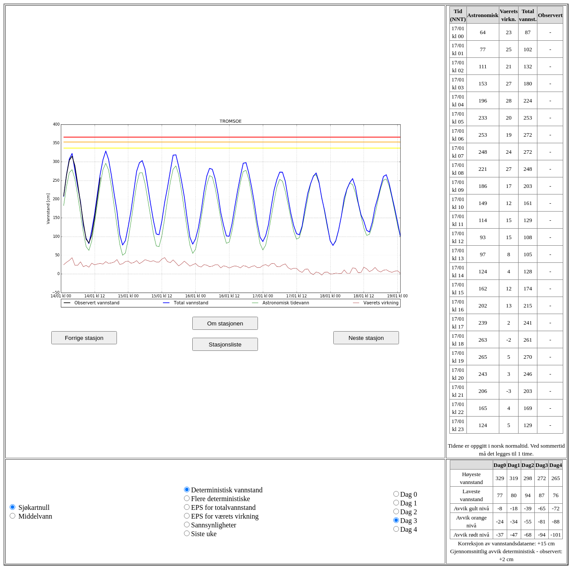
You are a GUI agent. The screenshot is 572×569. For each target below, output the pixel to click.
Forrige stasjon (84, 338)
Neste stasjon (366, 338)
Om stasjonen (225, 323)
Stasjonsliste (225, 344)
